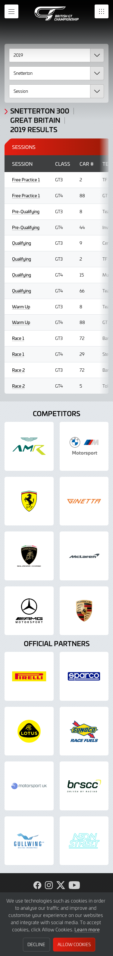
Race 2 (18, 370)
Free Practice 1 (26, 180)
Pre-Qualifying (25, 211)
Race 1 (18, 338)
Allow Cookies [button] (74, 944)
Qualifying (21, 243)
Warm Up (21, 307)
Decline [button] (36, 944)
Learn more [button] (87, 929)
